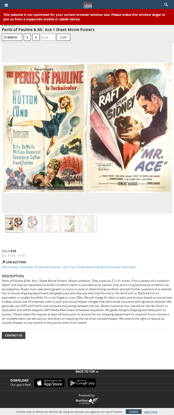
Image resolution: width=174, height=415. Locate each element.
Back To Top (87, 371)
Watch (12, 37)
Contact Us (13, 335)
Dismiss (133, 411)
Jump (63, 37)
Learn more (150, 411)
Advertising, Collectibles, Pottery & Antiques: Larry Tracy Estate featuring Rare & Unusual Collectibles (69, 267)
